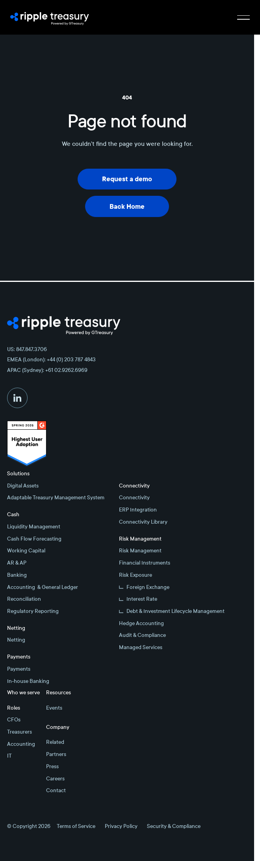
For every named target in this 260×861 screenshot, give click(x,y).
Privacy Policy (121, 826)
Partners (56, 754)
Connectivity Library (143, 522)
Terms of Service (76, 826)
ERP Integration (138, 509)
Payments (18, 669)
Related (55, 742)
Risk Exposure (135, 575)
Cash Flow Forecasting (34, 538)
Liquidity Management (33, 526)
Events (54, 708)
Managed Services (140, 647)
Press (52, 766)
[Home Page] (49, 17)
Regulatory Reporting (33, 611)
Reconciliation (24, 599)
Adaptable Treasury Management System (55, 497)
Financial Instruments (144, 562)
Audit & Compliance (142, 635)
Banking (17, 575)
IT (9, 755)
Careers (55, 778)
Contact (56, 790)
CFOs (13, 719)
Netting (16, 640)
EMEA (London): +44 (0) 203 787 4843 (51, 359)
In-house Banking (28, 681)
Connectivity (134, 497)
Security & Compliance (174, 826)
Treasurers (19, 732)
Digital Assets (23, 485)
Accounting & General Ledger (42, 587)
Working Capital (26, 550)
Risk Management (140, 550)
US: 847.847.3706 (27, 349)
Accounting (21, 744)
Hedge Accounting (141, 623)
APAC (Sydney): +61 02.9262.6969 (47, 370)
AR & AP (16, 562)
